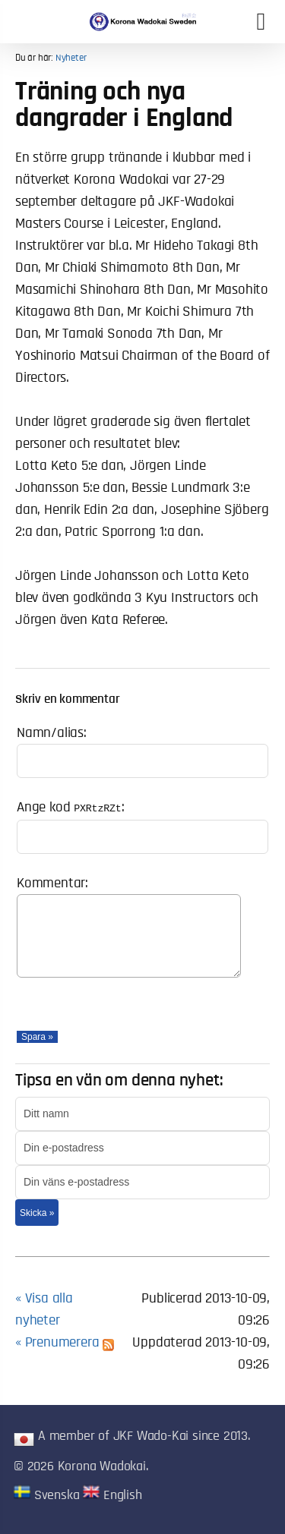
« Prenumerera (64, 1342)
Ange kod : (70, 807)
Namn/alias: (52, 733)
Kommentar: (52, 883)
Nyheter (71, 58)
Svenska (46, 1495)
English (112, 1495)
